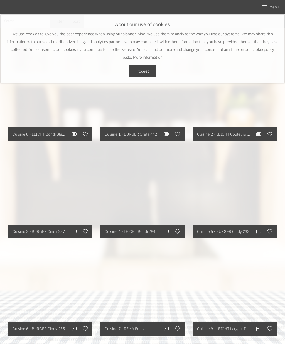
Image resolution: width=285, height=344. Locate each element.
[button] (270, 7)
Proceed (142, 71)
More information (148, 57)
